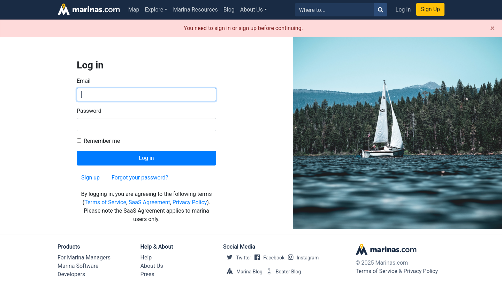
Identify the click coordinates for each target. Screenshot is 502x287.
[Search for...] (334, 9)
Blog (229, 9)
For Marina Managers (84, 257)
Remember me (102, 141)
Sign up (90, 177)
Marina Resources (195, 9)
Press (147, 274)
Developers (71, 274)
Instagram (301, 257)
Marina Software (78, 266)
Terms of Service (105, 202)
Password (89, 111)
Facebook (267, 257)
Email (84, 81)
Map (133, 9)
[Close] (492, 28)
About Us (251, 9)
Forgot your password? (140, 177)
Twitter (237, 257)
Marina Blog (243, 271)
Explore (154, 9)
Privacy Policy (190, 202)
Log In (403, 9)
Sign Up (430, 9)
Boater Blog (282, 271)
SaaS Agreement (149, 202)
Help (146, 257)
